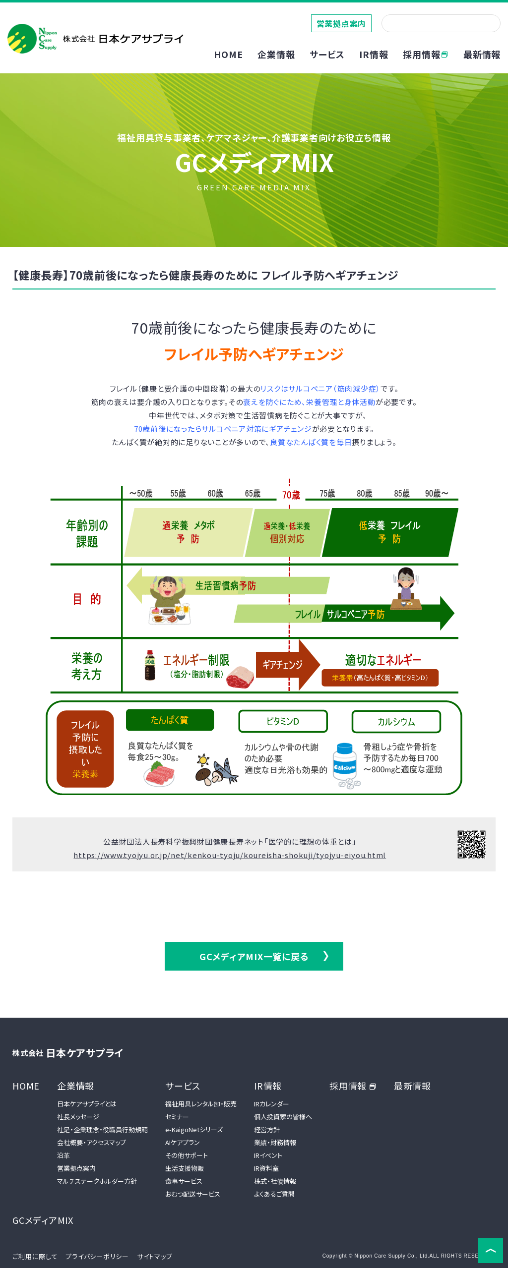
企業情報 (75, 1085)
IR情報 (268, 1085)
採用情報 (425, 54)
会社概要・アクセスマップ (91, 1142)
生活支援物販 (184, 1168)
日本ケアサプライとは (87, 1103)
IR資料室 (266, 1168)
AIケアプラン (182, 1142)
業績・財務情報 (275, 1142)
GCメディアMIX (42, 1219)
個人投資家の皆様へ (283, 1116)
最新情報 (482, 54)
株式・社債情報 (275, 1181)
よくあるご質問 (274, 1194)
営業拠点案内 (342, 23)
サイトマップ (155, 1256)
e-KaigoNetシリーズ (194, 1129)
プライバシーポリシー (97, 1256)
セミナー (177, 1116)
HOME (228, 54)
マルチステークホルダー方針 (97, 1181)
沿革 (63, 1155)
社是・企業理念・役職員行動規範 (102, 1129)
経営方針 (267, 1129)
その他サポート (186, 1155)
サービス (182, 1085)
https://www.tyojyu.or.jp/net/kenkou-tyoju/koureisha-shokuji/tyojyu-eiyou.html (229, 855)
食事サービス (183, 1181)
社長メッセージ (78, 1116)
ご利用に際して (35, 1256)
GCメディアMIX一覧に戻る (254, 956)
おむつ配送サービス (192, 1194)
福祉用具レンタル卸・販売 (201, 1103)
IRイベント (268, 1155)
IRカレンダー (271, 1103)
